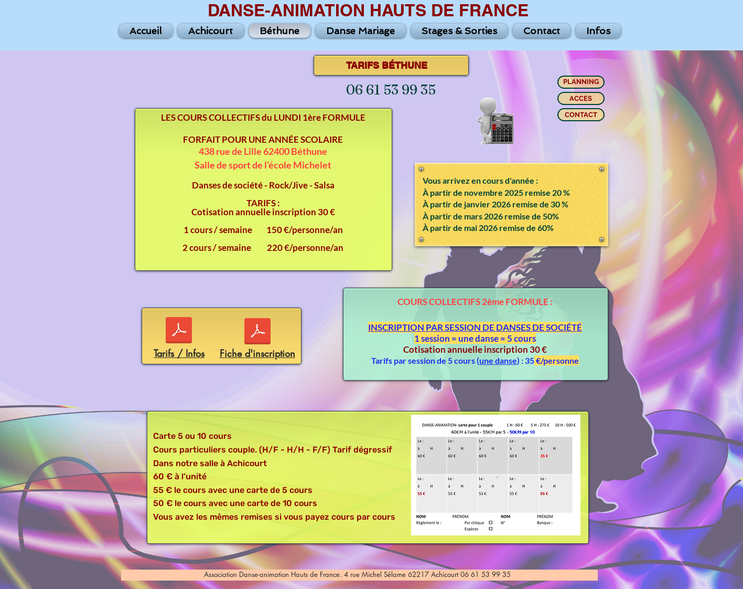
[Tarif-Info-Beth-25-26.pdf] (179, 331)
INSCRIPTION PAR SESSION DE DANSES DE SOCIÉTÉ (475, 327)
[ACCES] (581, 98)
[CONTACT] (581, 114)
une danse (498, 360)
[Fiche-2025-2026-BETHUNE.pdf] (257, 332)
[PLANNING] (581, 82)
